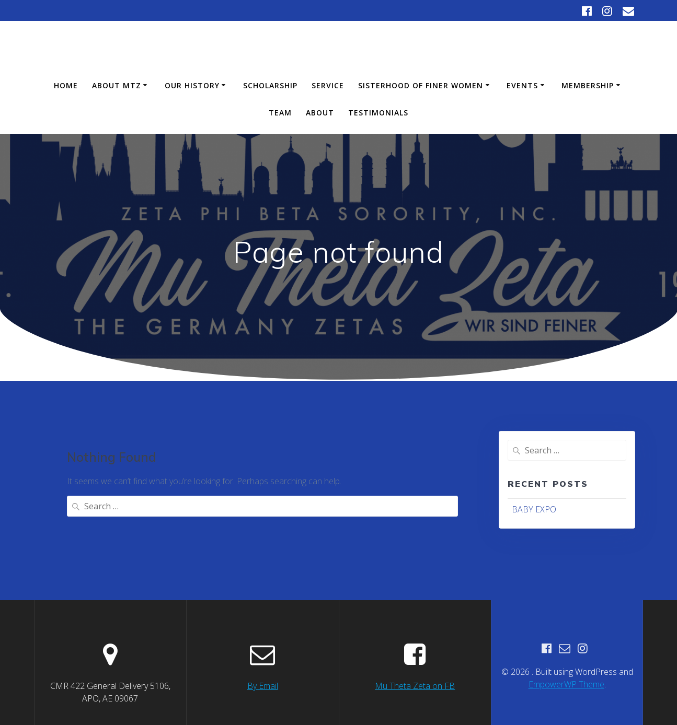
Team (280, 113)
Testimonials (378, 113)
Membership (587, 85)
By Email (262, 665)
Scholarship (270, 85)
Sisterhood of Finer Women (420, 85)
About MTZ (116, 85)
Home (66, 85)
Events (522, 85)
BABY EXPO (534, 509)
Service (328, 85)
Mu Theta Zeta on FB (415, 665)
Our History (192, 85)
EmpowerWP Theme (566, 663)
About (320, 113)
